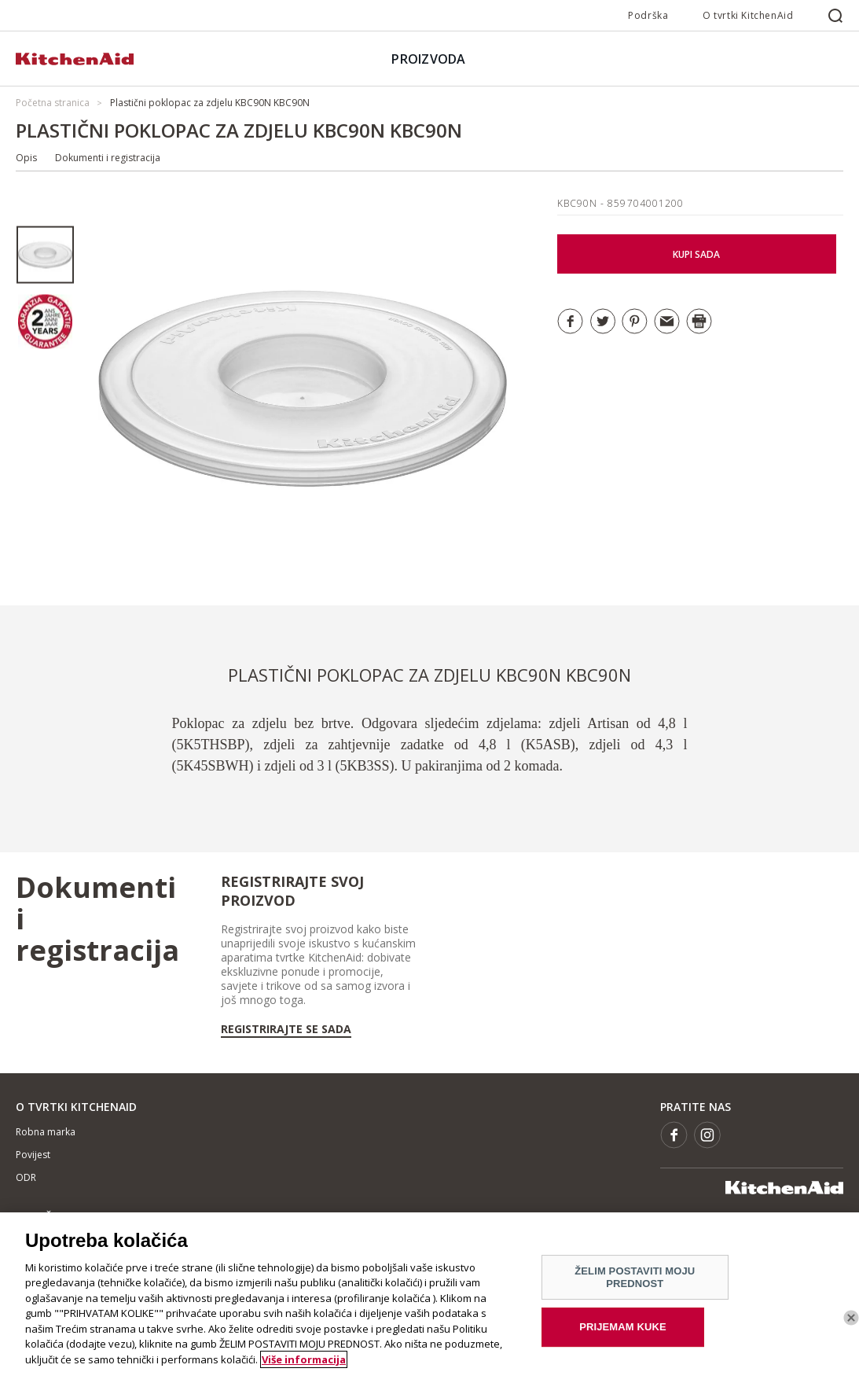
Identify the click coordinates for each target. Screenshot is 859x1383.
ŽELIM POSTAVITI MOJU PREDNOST (635, 1283)
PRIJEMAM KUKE (622, 1332)
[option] (45, 255)
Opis (26, 157)
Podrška (648, 15)
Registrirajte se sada (286, 1029)
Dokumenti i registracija (107, 157)
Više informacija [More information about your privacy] (304, 1365)
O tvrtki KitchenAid (748, 15)
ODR (26, 1177)
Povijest (33, 1154)
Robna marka (45, 1131)
